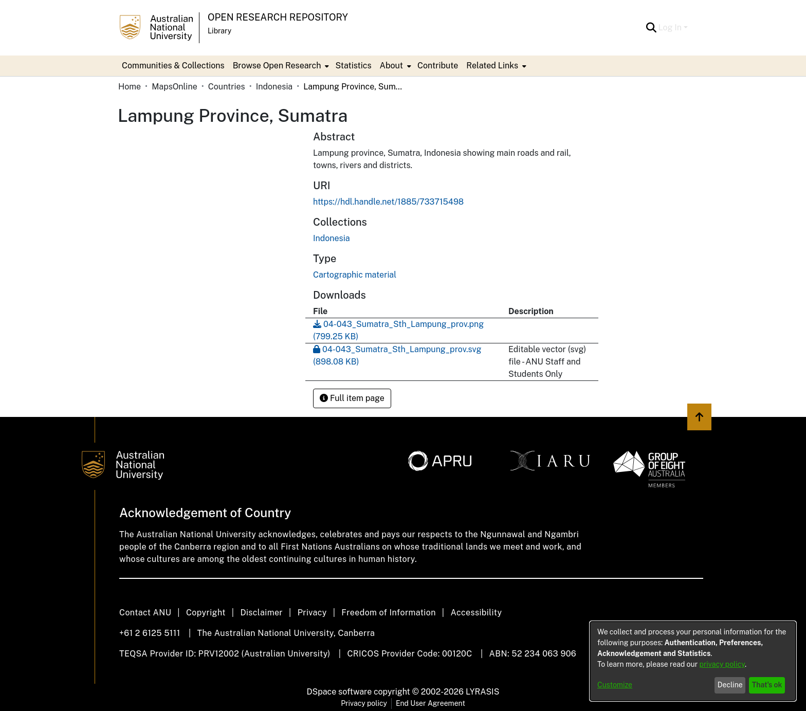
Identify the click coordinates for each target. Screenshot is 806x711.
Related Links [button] (492, 65)
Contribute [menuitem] (437, 65)
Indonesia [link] (274, 87)
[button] (651, 28)
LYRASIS (482, 692)
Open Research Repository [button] (278, 17)
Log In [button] (671, 27)
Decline (730, 685)
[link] (331, 238)
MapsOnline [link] (174, 87)
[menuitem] (280, 66)
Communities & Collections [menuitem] (173, 65)
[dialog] (693, 661)
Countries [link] (226, 87)
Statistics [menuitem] (353, 65)
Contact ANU (145, 612)
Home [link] (129, 87)
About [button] (391, 65)
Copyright (206, 612)
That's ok (767, 685)
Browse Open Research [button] (277, 65)
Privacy (312, 612)
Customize (614, 685)
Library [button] (219, 31)
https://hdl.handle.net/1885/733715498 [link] (388, 202)
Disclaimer (261, 612)
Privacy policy (364, 703)
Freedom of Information (388, 612)
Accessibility (476, 612)
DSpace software (339, 692)
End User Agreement (430, 703)
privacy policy (722, 664)
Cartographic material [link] (354, 275)
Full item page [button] (352, 398)
